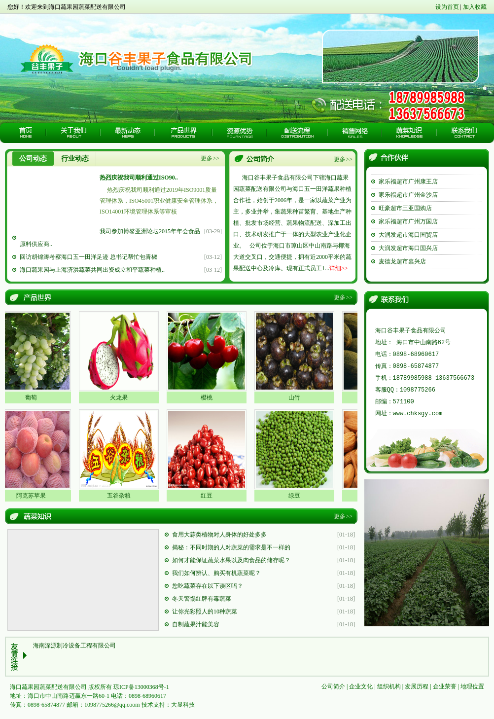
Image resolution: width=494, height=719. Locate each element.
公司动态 (33, 158)
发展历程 (416, 686)
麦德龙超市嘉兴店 (402, 268)
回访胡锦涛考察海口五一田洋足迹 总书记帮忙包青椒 (88, 256)
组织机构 (389, 686)
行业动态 (75, 158)
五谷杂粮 (122, 495)
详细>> (338, 268)
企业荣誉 (445, 686)
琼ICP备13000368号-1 (141, 686)
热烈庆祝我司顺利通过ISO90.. (139, 177)
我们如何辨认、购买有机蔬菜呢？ (216, 573)
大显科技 (183, 704)
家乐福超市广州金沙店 (408, 202)
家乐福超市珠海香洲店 (408, 175)
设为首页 (447, 6)
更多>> (210, 158)
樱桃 (209, 397)
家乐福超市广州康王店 (408, 188)
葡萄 (34, 397)
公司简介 (333, 686)
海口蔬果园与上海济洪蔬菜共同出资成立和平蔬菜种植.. (92, 269)
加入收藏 (475, 6)
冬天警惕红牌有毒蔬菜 (201, 598)
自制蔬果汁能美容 (195, 624)
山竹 (297, 397)
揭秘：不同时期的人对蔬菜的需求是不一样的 (231, 547)
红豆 (209, 495)
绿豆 (297, 495)
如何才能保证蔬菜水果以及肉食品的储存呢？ (231, 560)
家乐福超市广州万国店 (408, 228)
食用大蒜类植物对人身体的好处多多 (219, 534)
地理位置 (472, 686)
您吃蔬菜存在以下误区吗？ (207, 585)
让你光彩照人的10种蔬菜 (204, 611)
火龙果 (122, 397)
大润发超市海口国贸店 (408, 242)
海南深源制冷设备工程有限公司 (74, 645)
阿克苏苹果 (34, 495)
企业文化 (361, 686)
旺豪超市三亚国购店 (405, 215)
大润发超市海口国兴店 (408, 255)
